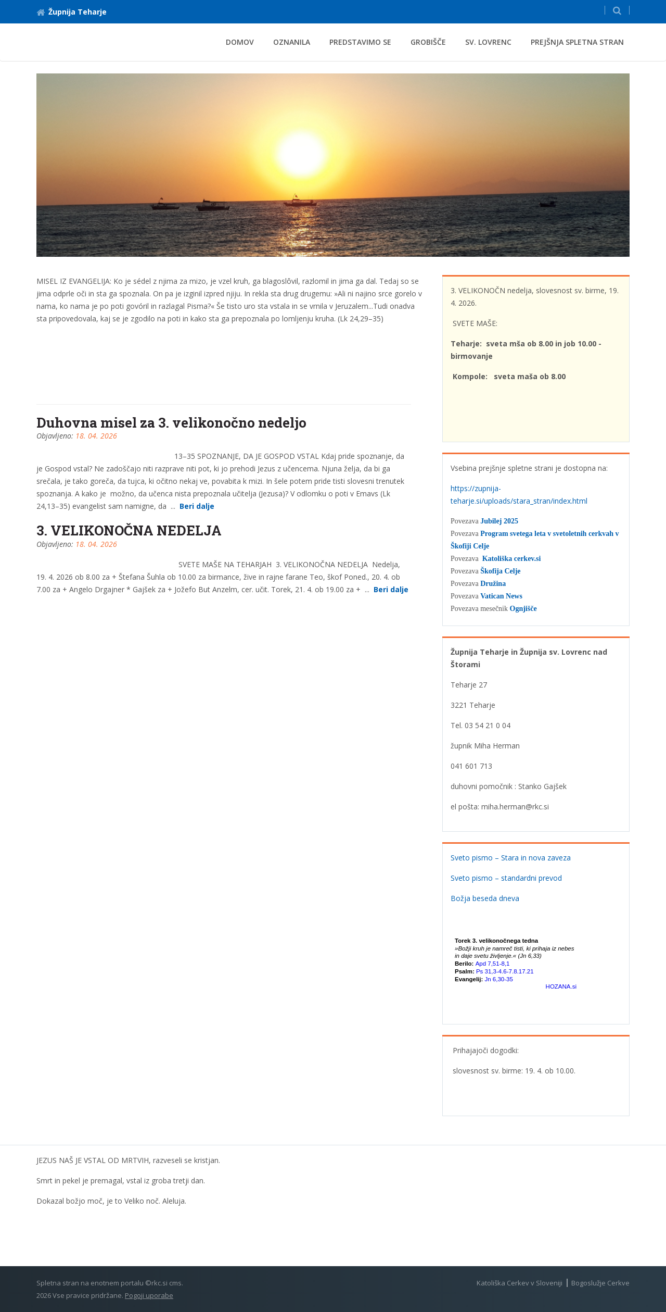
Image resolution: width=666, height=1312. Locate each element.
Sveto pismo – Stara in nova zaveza (511, 858)
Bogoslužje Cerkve (600, 1283)
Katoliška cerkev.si (511, 559)
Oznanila (291, 42)
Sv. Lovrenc (488, 42)
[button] (617, 10)
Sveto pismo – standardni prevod (506, 878)
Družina (493, 584)
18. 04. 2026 (96, 436)
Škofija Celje (500, 571)
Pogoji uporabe (149, 1295)
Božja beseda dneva (485, 898)
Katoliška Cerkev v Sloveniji (519, 1283)
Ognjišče (523, 609)
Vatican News (501, 596)
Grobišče (428, 42)
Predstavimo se (360, 42)
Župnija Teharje (71, 12)
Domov (240, 42)
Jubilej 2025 (499, 521)
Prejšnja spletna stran (577, 42)
